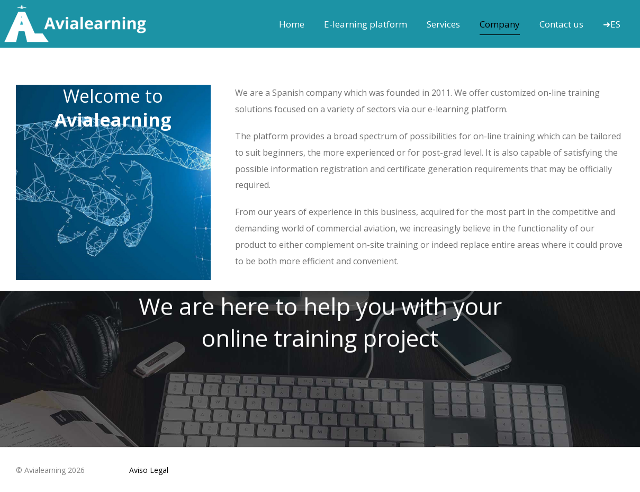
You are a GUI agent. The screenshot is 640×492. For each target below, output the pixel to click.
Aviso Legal (148, 470)
